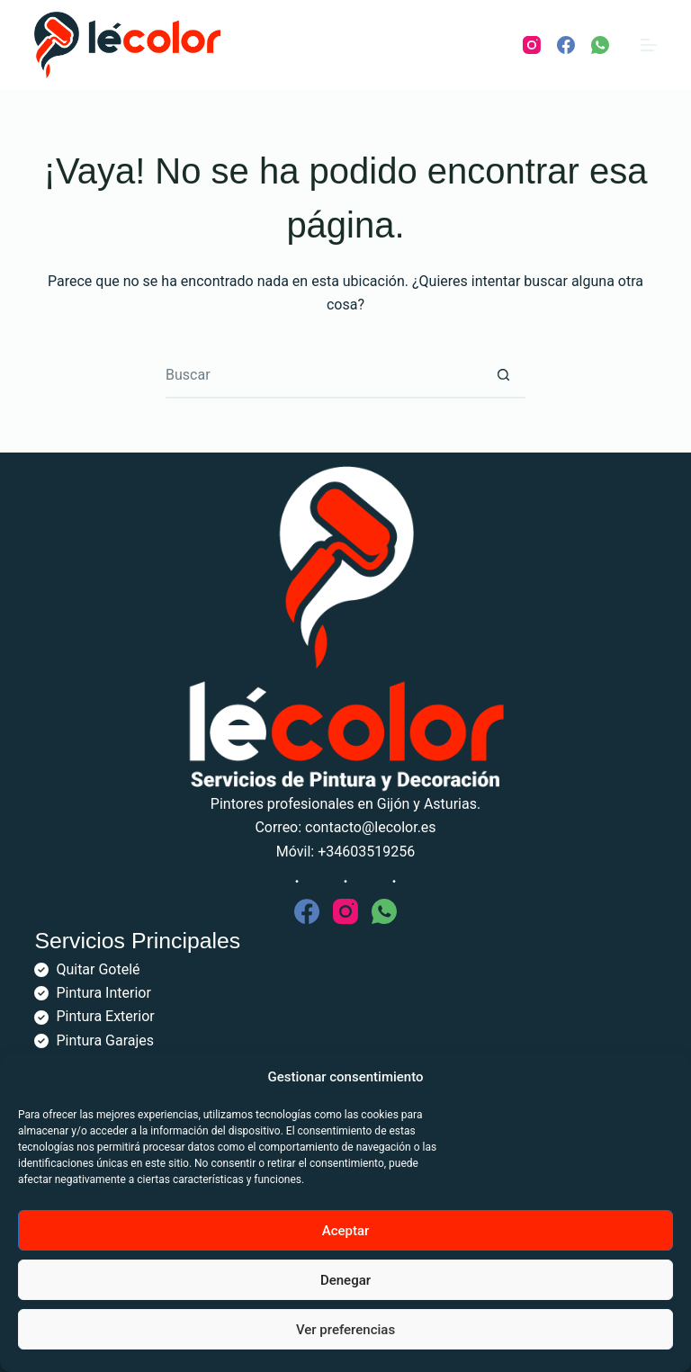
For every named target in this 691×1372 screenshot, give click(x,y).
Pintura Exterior (105, 1016)
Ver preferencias (345, 1330)
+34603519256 (366, 851)
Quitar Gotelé (97, 969)
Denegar (345, 1280)
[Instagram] (532, 45)
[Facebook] (566, 45)
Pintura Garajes (105, 1040)
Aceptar (346, 1231)
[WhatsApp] (600, 45)
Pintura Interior (103, 992)
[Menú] (649, 45)
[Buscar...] (323, 376)
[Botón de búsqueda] (502, 376)
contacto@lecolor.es (370, 827)
